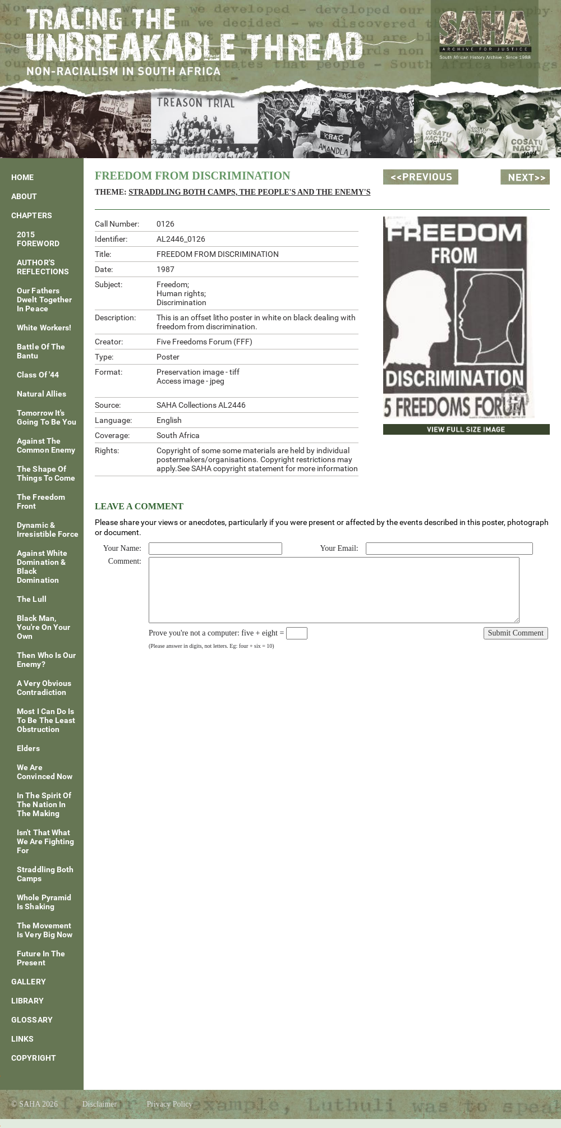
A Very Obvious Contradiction (44, 688)
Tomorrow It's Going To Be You (47, 417)
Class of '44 (38, 374)
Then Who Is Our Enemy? (46, 660)
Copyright (33, 1057)
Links (22, 1038)
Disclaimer (99, 1104)
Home (22, 177)
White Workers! (44, 327)
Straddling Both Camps (45, 874)
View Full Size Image (430, 428)
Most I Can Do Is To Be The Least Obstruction (46, 720)
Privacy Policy (169, 1104)
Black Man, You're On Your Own (43, 627)
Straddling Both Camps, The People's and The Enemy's (249, 192)
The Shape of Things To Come (46, 473)
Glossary (32, 1019)
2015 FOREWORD (38, 239)
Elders (28, 748)
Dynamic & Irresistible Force (48, 529)
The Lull (32, 599)
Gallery (28, 981)
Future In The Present (41, 958)
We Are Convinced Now (44, 772)
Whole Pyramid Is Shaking (44, 902)
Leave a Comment (139, 506)
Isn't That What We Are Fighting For (46, 841)
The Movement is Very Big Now (45, 930)
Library (27, 1000)
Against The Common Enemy (46, 445)
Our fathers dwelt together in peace (44, 299)
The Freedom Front (41, 501)
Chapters (31, 215)
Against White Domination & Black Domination (42, 566)
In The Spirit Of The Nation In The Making (44, 804)
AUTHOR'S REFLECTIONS (43, 267)
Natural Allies (41, 393)
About (24, 196)
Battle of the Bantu (41, 351)
